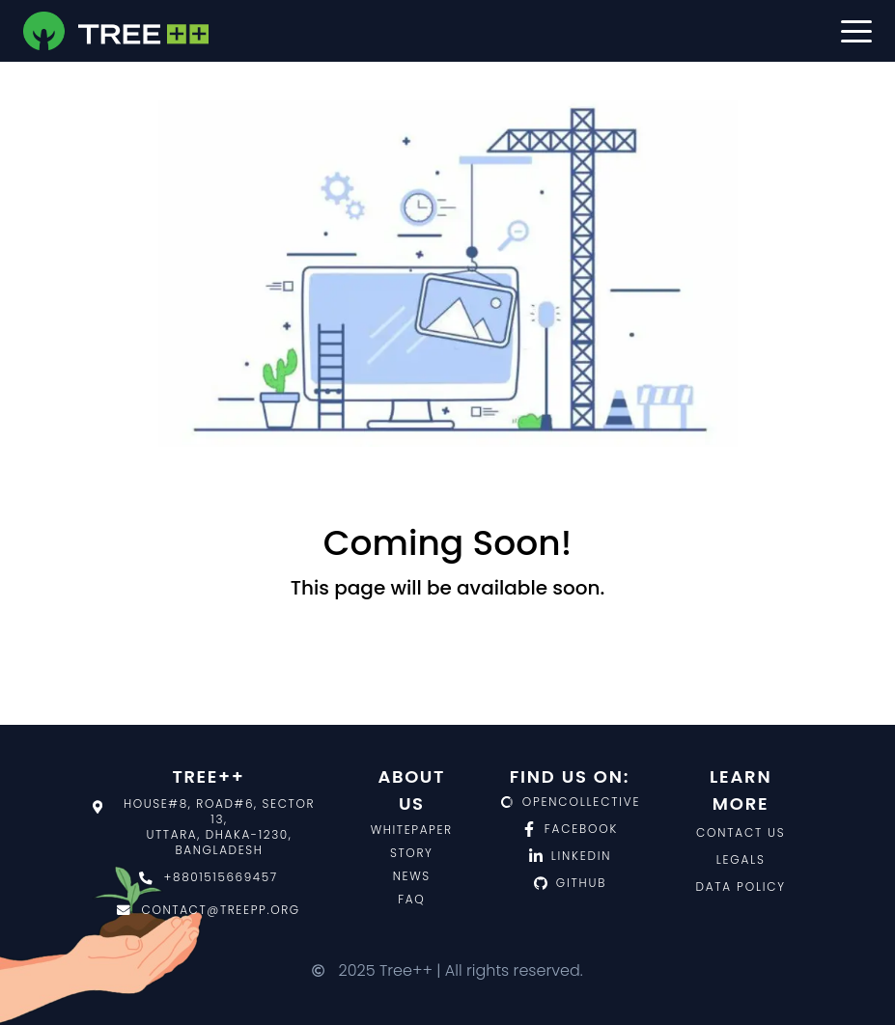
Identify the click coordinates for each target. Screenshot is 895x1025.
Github (569, 883)
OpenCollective (570, 802)
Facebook (569, 829)
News (412, 876)
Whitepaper (412, 829)
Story (411, 853)
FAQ (411, 899)
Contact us (741, 832)
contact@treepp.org (208, 910)
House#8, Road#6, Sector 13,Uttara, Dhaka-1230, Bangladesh (204, 827)
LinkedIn (570, 856)
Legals (741, 859)
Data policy (740, 886)
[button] (856, 31)
